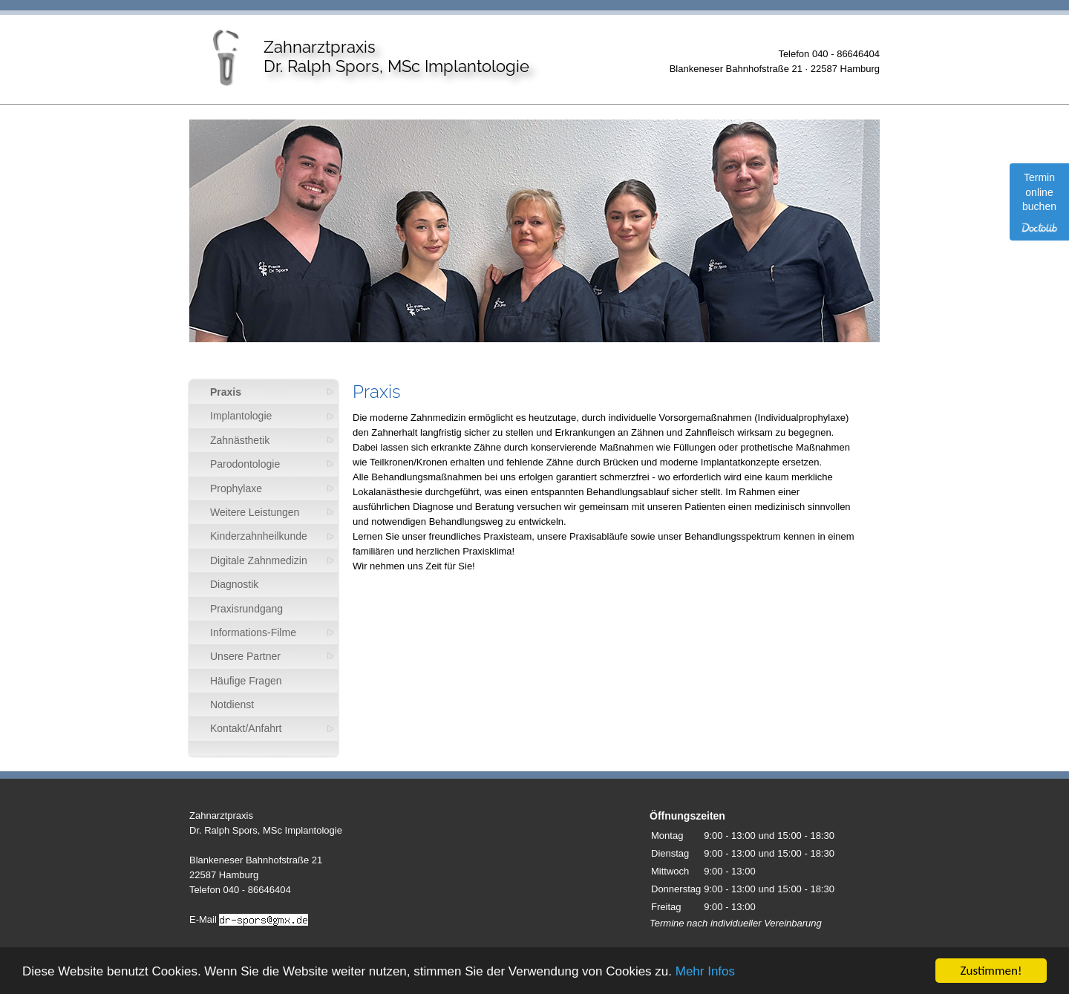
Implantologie (241, 416)
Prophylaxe (236, 488)
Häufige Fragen (246, 681)
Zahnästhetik (239, 440)
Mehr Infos (705, 972)
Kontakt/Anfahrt (246, 728)
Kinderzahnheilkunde (258, 536)
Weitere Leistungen (254, 512)
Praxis (225, 392)
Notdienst (232, 704)
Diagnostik (234, 584)
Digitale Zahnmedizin (258, 560)
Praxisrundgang (246, 609)
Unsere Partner (245, 656)
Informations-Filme (253, 632)
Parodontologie (245, 464)
